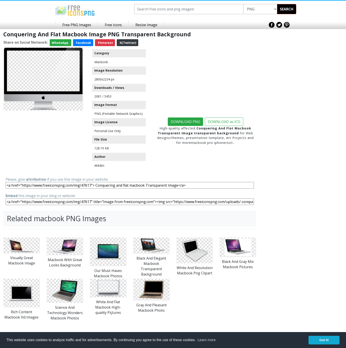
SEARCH (286, 9)
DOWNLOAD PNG (185, 121)
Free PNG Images (76, 24)
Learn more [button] (207, 340)
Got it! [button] (324, 340)
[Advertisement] (43, 143)
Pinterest (105, 43)
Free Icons (113, 24)
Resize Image (146, 24)
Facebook (83, 43)
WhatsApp (60, 43)
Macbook (101, 62)
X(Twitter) (127, 43)
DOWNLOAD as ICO (224, 121)
